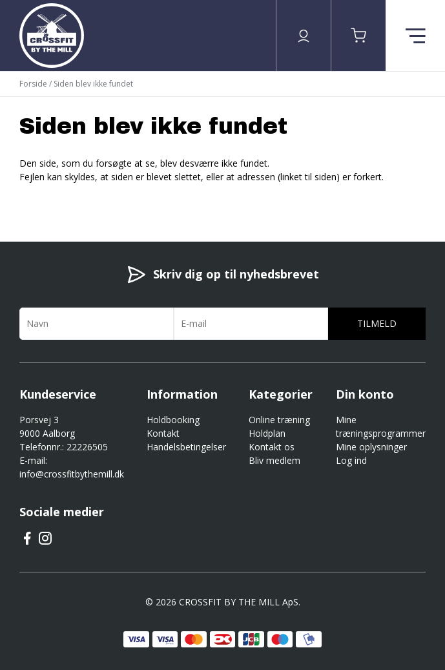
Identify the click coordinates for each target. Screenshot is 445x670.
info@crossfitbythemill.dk (71, 474)
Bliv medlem (274, 460)
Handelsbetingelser (186, 447)
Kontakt (163, 433)
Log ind (351, 460)
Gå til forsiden (91, 199)
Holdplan (267, 433)
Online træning (279, 420)
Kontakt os (272, 447)
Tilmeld (377, 323)
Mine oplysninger (371, 447)
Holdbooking (173, 420)
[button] (358, 35)
